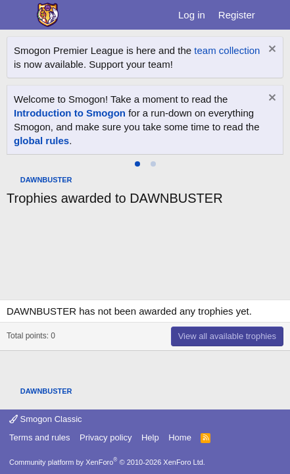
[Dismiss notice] (270, 50)
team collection (227, 50)
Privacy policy (106, 437)
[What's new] (274, 15)
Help (150, 437)
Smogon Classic (45, 419)
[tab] (137, 164)
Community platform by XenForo (107, 462)
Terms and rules (39, 437)
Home (179, 437)
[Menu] (18, 15)
